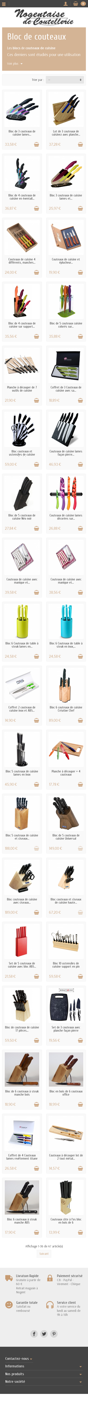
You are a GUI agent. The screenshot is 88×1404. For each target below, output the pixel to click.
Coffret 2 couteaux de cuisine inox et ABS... (21, 709)
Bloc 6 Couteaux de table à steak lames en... (21, 645)
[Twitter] (44, 1333)
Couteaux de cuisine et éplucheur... (66, 261)
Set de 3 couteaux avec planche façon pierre (66, 1029)
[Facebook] (34, 1333)
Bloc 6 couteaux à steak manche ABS (22, 1221)
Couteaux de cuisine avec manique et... (22, 581)
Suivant (44, 1254)
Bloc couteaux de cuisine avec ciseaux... (22, 901)
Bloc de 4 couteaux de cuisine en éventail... (22, 197)
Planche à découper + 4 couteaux (66, 773)
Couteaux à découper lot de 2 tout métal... (66, 1157)
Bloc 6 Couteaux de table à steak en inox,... (66, 645)
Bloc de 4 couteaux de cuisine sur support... (22, 325)
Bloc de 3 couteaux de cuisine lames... (22, 133)
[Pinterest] (54, 1333)
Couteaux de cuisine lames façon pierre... (66, 453)
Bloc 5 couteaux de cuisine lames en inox (22, 773)
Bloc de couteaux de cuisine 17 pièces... (22, 1029)
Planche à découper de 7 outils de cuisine (22, 389)
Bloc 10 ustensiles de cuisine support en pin (66, 965)
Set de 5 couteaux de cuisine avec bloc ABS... (22, 965)
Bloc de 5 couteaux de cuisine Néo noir (21, 517)
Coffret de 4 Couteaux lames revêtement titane (22, 1157)
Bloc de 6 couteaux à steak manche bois (22, 1093)
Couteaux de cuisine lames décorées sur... (66, 517)
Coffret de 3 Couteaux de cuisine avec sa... (66, 389)
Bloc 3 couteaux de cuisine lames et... (66, 197)
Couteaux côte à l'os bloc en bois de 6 (66, 1221)
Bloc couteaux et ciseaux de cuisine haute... (66, 901)
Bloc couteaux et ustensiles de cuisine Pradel (22, 455)
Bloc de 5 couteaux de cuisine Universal (66, 837)
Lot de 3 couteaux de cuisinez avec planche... (66, 133)
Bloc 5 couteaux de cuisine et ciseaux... (22, 837)
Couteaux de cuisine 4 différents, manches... (21, 261)
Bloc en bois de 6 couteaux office (66, 1093)
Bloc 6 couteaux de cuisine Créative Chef (66, 709)
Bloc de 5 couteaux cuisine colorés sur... (66, 325)
